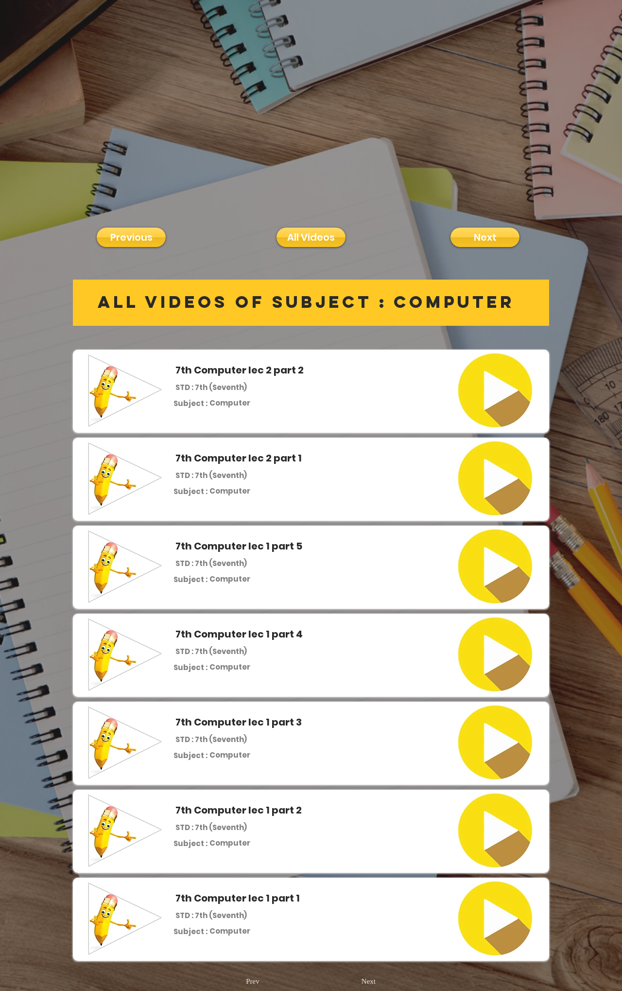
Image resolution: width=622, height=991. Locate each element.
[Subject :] (190, 403)
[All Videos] (311, 237)
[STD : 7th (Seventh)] (211, 387)
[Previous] (131, 237)
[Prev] (253, 982)
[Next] (484, 237)
